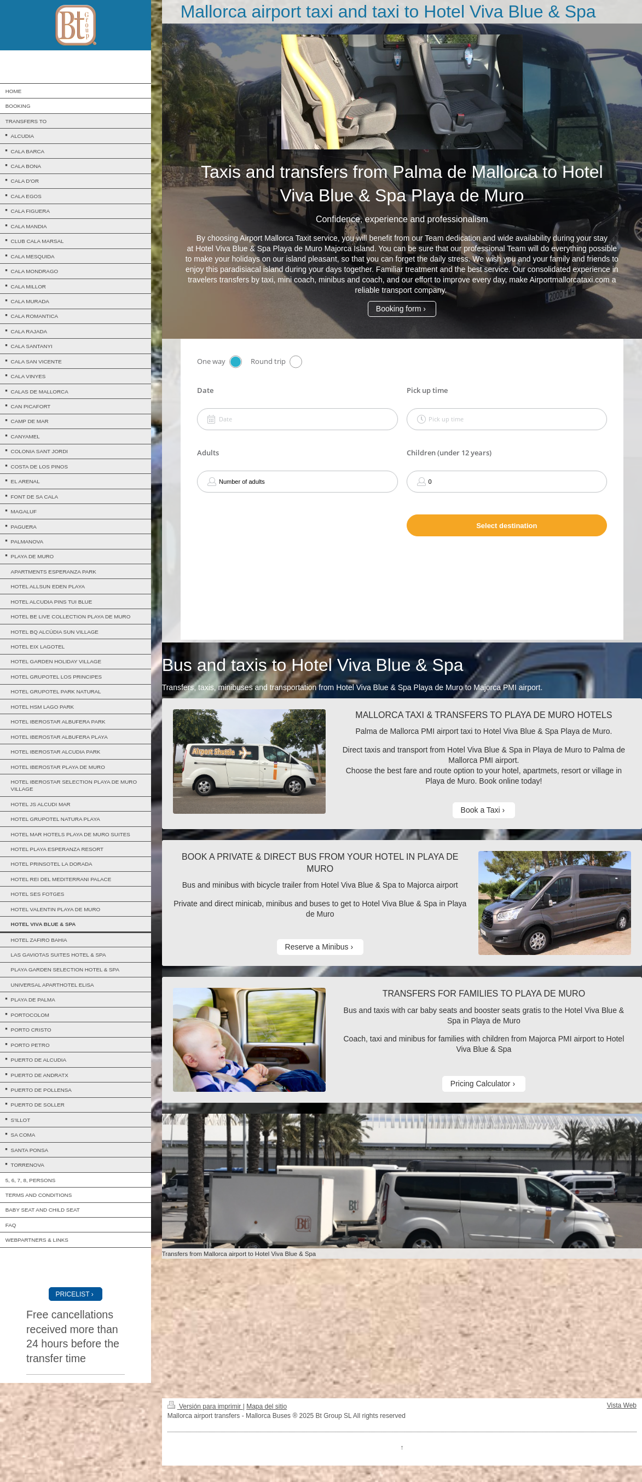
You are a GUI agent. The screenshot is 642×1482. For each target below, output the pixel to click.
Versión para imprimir (205, 1406)
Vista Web (622, 1405)
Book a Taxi (480, 810)
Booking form (398, 308)
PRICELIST (73, 1294)
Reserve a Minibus (317, 946)
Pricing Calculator (480, 1083)
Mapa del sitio (266, 1406)
